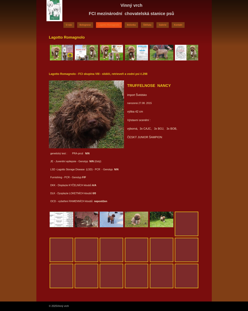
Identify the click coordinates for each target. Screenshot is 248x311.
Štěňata (147, 25)
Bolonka (131, 25)
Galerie (162, 25)
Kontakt (178, 25)
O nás (69, 25)
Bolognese (85, 25)
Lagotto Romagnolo (108, 25)
